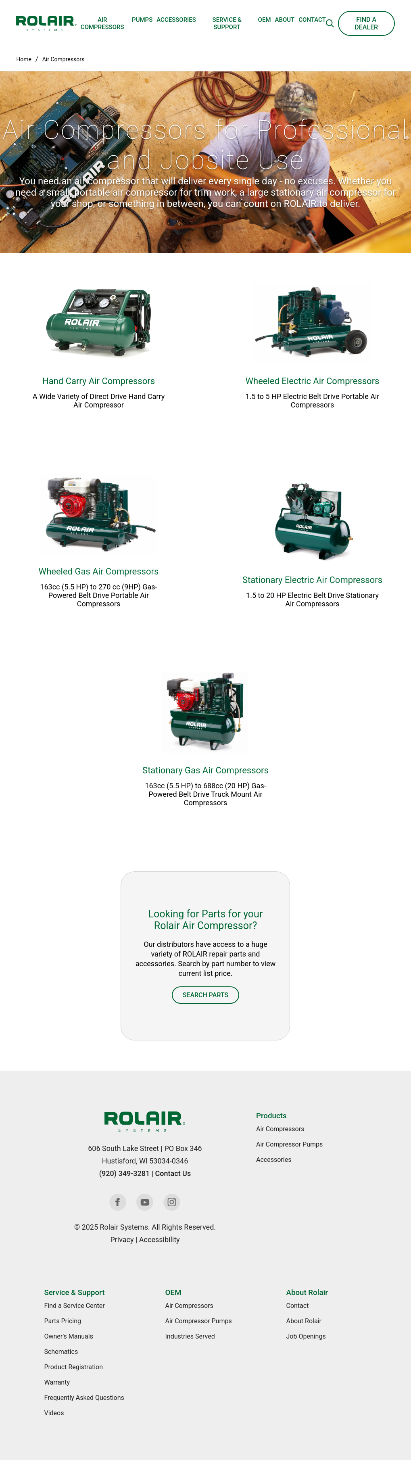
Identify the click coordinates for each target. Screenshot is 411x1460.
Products (271, 1115)
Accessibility (159, 1239)
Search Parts (206, 995)
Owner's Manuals (68, 1336)
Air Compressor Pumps (289, 1144)
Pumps (142, 19)
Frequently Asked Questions (84, 1398)
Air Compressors (102, 23)
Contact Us (173, 1173)
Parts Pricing (62, 1321)
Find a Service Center (74, 1306)
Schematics (61, 1352)
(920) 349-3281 (124, 1173)
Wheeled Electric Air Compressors (313, 381)
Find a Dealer (366, 23)
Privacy (122, 1239)
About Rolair (307, 1292)
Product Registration (73, 1367)
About (285, 19)
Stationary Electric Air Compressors (312, 580)
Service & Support (227, 23)
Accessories (176, 19)
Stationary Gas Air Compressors (205, 770)
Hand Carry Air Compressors (98, 381)
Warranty (57, 1382)
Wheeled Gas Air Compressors (99, 571)
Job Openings (305, 1336)
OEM (264, 19)
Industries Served (190, 1336)
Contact (312, 19)
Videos (54, 1413)
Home (23, 59)
